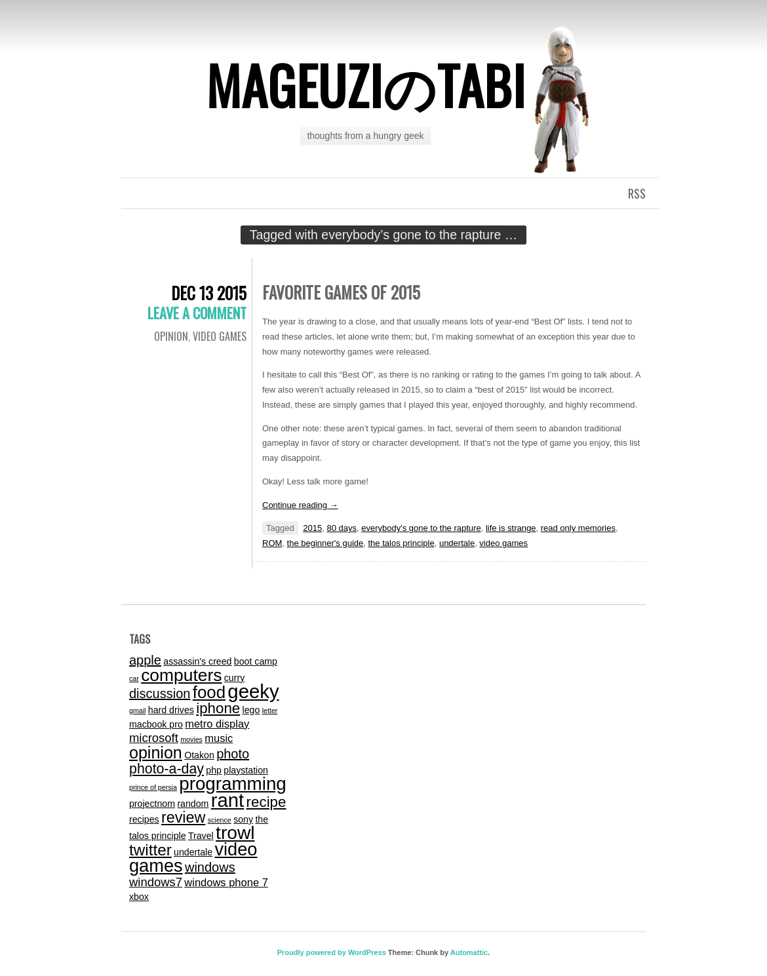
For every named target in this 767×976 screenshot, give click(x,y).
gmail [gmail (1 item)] (137, 710)
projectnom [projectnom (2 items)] (152, 803)
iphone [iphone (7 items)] (218, 708)
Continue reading (300, 505)
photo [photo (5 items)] (232, 754)
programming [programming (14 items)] (232, 783)
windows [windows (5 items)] (210, 867)
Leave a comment (197, 312)
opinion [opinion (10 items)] (155, 752)
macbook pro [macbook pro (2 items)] (156, 724)
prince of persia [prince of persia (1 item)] (153, 787)
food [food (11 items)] (209, 692)
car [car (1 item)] (134, 678)
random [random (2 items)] (192, 803)
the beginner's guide (325, 543)
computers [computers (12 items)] (181, 675)
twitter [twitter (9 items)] (150, 850)
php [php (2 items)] (214, 770)
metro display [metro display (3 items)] (217, 724)
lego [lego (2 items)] (251, 710)
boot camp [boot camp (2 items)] (255, 661)
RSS (637, 193)
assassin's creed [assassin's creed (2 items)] (197, 661)
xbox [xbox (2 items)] (139, 896)
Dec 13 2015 (208, 293)
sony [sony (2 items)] (243, 819)
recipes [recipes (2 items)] (144, 819)
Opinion (171, 336)
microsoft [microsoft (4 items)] (153, 738)
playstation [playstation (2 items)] (246, 770)
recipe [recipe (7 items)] (266, 802)
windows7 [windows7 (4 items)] (155, 882)
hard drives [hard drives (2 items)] (171, 710)
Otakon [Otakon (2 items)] (199, 755)
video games (219, 336)
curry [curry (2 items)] (234, 678)
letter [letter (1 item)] (270, 710)
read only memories (578, 528)
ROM (272, 543)
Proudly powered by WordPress (331, 952)
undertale (457, 543)
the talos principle (401, 543)
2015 (312, 528)
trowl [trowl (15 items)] (235, 833)
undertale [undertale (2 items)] (193, 852)
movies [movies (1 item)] (191, 739)
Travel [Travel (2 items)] (201, 835)
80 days (341, 528)
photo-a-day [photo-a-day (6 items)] (166, 769)
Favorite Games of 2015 (341, 292)
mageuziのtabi (366, 84)
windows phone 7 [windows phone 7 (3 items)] (226, 882)
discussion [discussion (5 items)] (159, 693)
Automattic (469, 952)
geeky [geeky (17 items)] (253, 691)
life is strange (511, 528)
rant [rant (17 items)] (228, 800)
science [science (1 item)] (219, 820)
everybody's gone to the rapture (421, 528)
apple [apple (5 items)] (145, 660)
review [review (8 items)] (183, 817)
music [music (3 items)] (219, 738)
